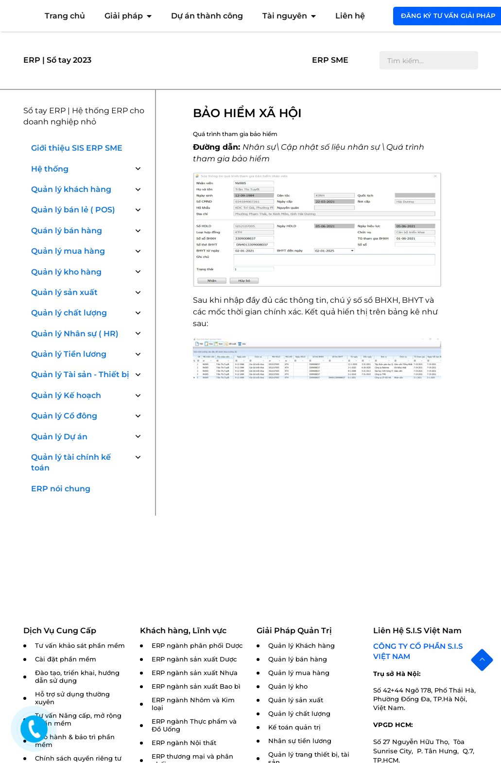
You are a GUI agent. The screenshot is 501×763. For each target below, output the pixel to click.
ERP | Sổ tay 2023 (57, 60)
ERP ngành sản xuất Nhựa (195, 672)
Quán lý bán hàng (66, 230)
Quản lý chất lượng (69, 312)
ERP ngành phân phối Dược (197, 645)
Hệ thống (50, 168)
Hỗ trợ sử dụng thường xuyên (72, 698)
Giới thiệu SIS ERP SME (76, 148)
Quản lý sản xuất (64, 292)
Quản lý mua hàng (68, 251)
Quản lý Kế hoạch (66, 395)
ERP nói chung (60, 488)
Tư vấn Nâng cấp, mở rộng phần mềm (78, 719)
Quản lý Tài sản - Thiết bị (80, 374)
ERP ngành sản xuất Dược (194, 659)
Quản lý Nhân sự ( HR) (75, 333)
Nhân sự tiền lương (299, 741)
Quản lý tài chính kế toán (71, 462)
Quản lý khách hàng (71, 189)
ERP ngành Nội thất (184, 742)
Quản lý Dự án (59, 436)
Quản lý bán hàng (297, 659)
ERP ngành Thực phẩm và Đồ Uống (194, 725)
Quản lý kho (288, 686)
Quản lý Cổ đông (64, 415)
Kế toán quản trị (294, 727)
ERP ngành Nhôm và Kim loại (193, 703)
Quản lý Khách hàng (301, 645)
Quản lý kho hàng (66, 272)
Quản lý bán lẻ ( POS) (73, 209)
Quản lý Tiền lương (68, 354)
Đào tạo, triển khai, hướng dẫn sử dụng (77, 676)
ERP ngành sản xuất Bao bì (196, 686)
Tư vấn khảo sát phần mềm (80, 645)
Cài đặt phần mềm (65, 659)
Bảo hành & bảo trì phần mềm (75, 740)
